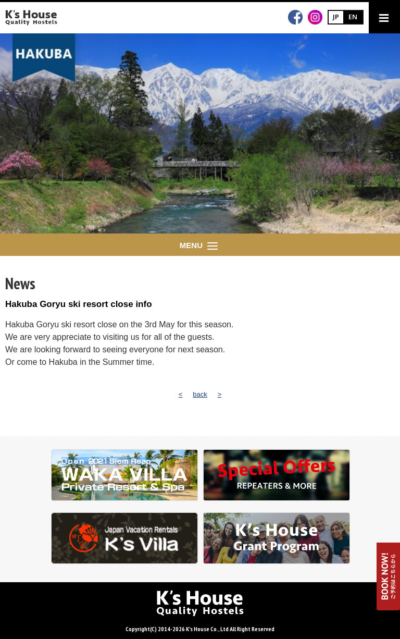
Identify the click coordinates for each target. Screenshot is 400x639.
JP (336, 16)
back (200, 394)
